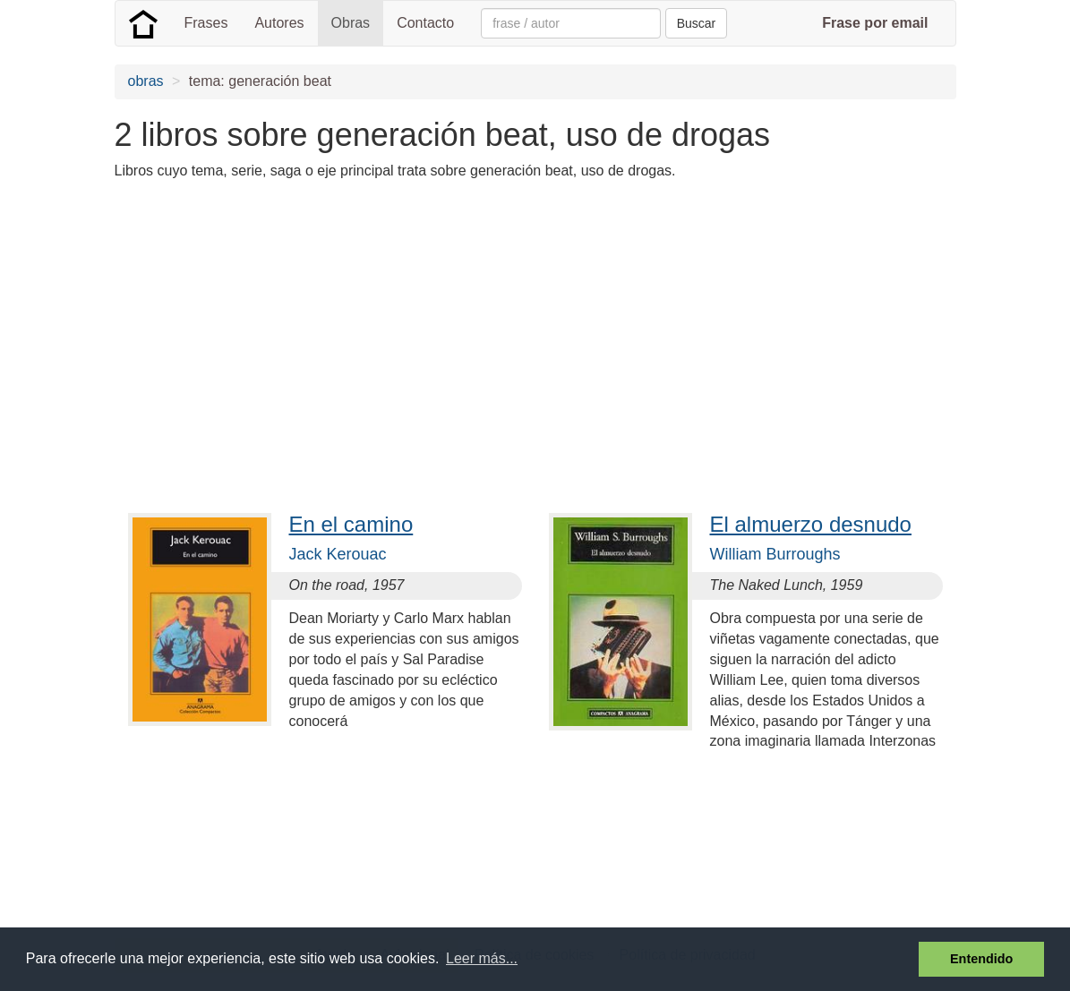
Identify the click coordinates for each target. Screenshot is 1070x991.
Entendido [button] (981, 959)
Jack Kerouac (338, 554)
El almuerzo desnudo (811, 524)
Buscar (696, 23)
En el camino (351, 524)
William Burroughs (775, 554)
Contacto (425, 22)
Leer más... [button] (482, 958)
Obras (351, 22)
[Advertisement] (440, 320)
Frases (206, 22)
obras (146, 81)
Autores (279, 22)
